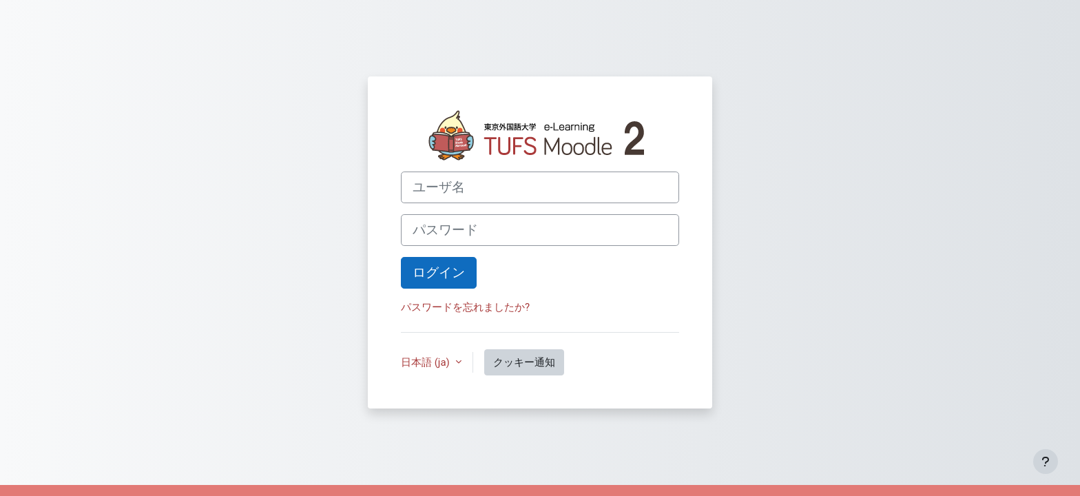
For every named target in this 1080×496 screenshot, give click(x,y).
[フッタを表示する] (1045, 461)
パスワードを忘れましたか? (465, 307)
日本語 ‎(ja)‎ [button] (427, 362)
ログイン (439, 272)
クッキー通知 (524, 362)
